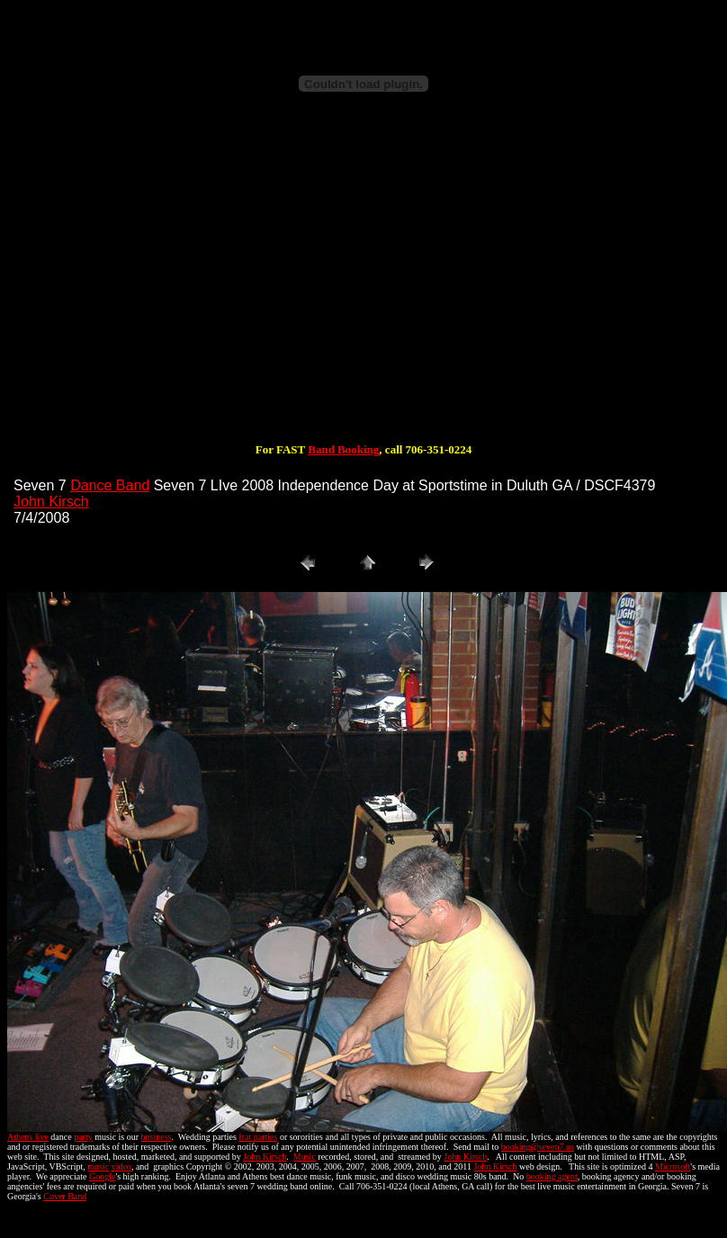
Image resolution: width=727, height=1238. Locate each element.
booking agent (552, 1176)
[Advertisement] (363, 286)
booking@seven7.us (537, 1147)
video (121, 1166)
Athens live (28, 1137)
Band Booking (343, 449)
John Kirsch (51, 501)
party (83, 1137)
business (156, 1137)
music (98, 1166)
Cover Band (64, 1196)
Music (304, 1157)
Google (102, 1176)
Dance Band (109, 485)
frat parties (257, 1137)
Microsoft (672, 1166)
